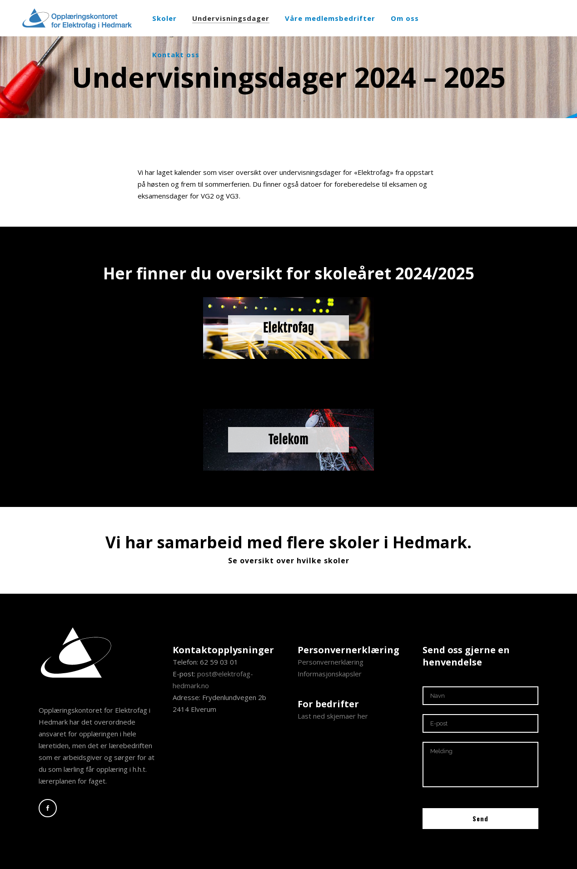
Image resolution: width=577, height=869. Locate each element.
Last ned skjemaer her (333, 715)
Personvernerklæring (330, 661)
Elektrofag (288, 328)
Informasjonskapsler (330, 673)
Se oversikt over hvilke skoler (288, 561)
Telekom (289, 439)
